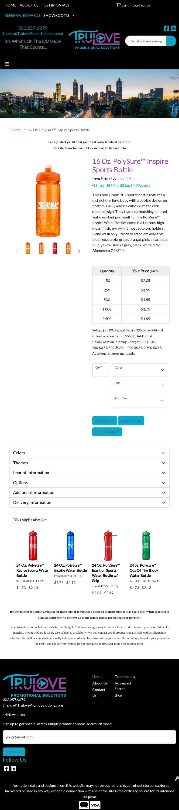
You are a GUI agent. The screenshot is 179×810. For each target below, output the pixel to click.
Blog (118, 695)
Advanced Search (123, 686)
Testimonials (123, 676)
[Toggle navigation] (7, 63)
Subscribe (14, 752)
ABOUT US (29, 5)
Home (97, 676)
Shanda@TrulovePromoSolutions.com (33, 33)
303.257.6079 (33, 28)
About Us (100, 683)
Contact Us (98, 692)
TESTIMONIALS (55, 5)
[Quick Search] (145, 41)
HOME (10, 5)
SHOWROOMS (56, 15)
